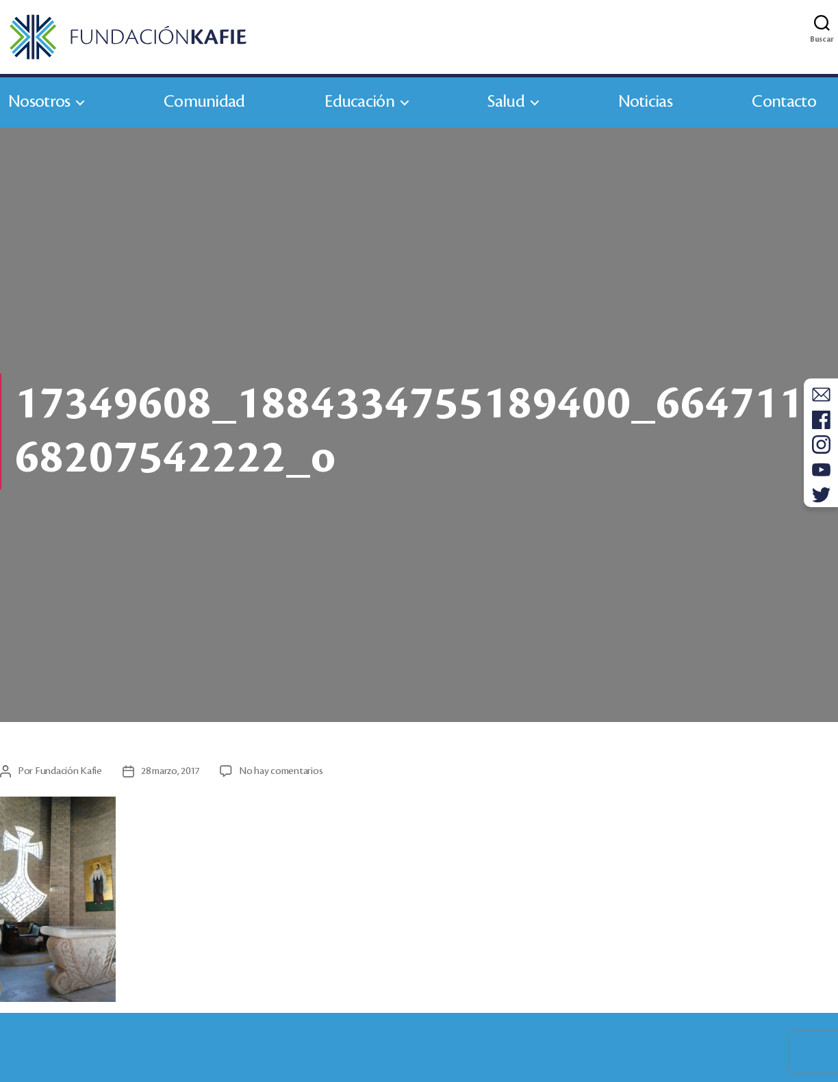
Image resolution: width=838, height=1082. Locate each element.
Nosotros (39, 101)
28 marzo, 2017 (170, 771)
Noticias (645, 101)
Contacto (783, 101)
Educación (359, 101)
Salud (505, 101)
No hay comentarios (280, 771)
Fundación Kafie (68, 771)
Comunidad (204, 101)
